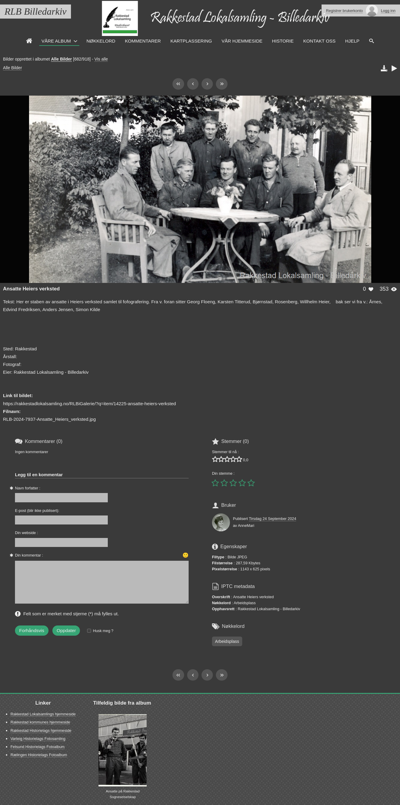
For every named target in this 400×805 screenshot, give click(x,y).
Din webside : (26, 532)
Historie (283, 40)
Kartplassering (191, 40)
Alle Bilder (61, 59)
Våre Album (56, 40)
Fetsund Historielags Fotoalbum (37, 746)
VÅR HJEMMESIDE (242, 40)
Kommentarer (143, 40)
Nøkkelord (101, 40)
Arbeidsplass (227, 641)
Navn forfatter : (27, 488)
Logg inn (388, 10)
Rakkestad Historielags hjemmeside (40, 730)
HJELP (352, 40)
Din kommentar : (29, 555)
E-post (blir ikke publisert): (37, 510)
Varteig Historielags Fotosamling (37, 738)
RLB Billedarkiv (35, 11)
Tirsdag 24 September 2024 (272, 518)
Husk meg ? (103, 630)
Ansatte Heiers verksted (31, 289)
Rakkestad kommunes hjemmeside (40, 722)
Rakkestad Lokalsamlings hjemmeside (43, 714)
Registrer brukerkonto (344, 10)
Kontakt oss (319, 40)
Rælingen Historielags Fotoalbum (38, 755)
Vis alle (101, 59)
